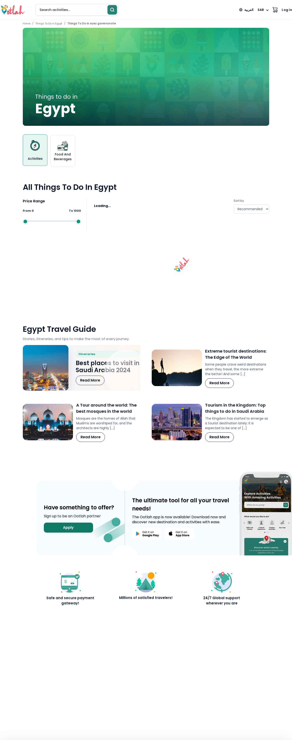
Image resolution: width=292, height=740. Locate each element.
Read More (90, 380)
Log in (287, 10)
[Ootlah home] (12, 10)
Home (26, 23)
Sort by (251, 206)
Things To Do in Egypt (48, 23)
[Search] (112, 10)
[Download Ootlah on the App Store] (179, 533)
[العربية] (246, 10)
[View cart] (275, 10)
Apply (68, 527)
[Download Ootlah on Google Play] (147, 533)
